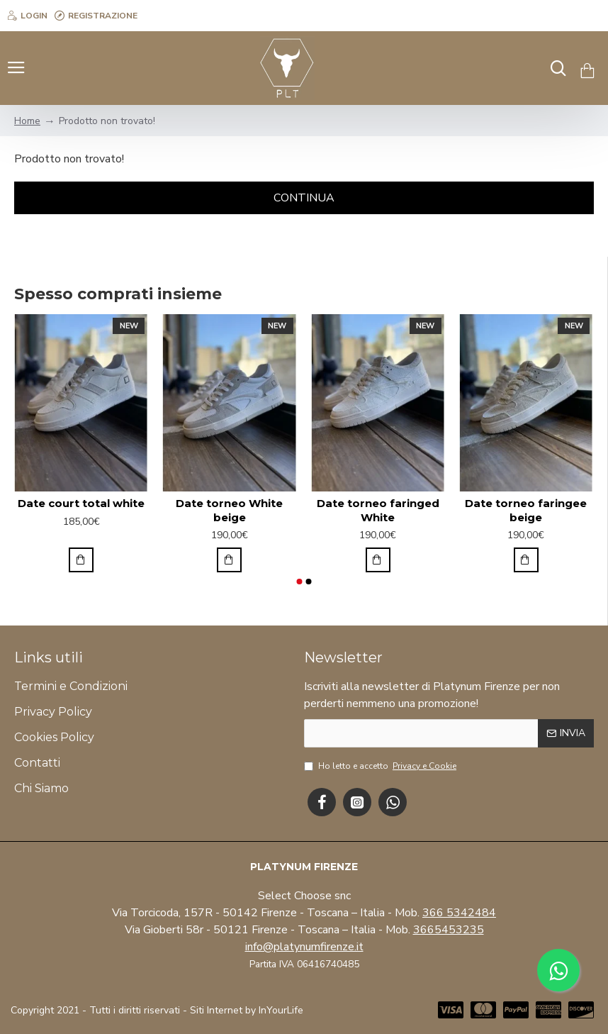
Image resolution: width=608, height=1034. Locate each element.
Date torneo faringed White (378, 510)
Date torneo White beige (229, 510)
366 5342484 (459, 913)
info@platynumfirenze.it (304, 947)
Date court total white (81, 503)
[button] (299, 581)
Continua (304, 198)
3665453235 (448, 930)
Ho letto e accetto (381, 766)
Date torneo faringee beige (526, 510)
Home (27, 121)
